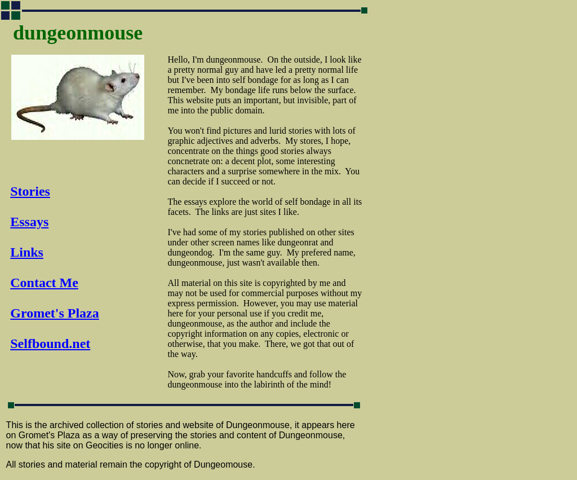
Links (26, 252)
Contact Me (44, 282)
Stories (30, 191)
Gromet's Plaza (54, 313)
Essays (29, 221)
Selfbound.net (50, 343)
